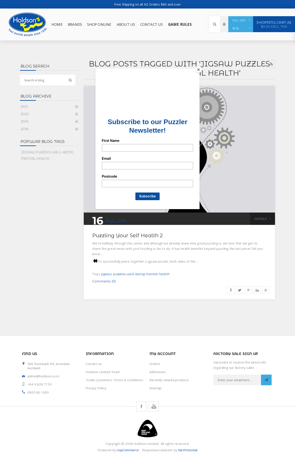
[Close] (198, 69)
